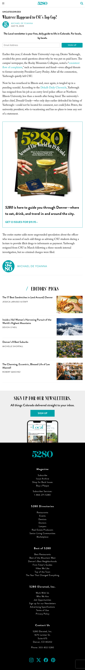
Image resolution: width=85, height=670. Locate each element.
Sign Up (72, 45)
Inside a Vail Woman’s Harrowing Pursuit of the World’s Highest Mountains (26, 321)
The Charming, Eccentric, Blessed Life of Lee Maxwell (26, 366)
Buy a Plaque (42, 485)
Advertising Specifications (42, 606)
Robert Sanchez (11, 372)
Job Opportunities (42, 599)
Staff (25, 302)
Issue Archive (42, 478)
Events (42, 515)
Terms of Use (42, 610)
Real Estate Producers (42, 529)
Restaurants (42, 512)
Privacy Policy (42, 613)
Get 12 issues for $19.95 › (21, 222)
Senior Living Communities (42, 533)
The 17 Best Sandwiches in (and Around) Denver (27, 297)
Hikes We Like (42, 568)
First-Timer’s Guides (42, 564)
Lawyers (42, 526)
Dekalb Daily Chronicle (53, 88)
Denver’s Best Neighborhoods (42, 561)
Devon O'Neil (9, 327)
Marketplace (42, 536)
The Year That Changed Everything (42, 575)
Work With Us (42, 592)
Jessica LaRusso (11, 302)
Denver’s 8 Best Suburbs (15, 342)
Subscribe (42, 475)
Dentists (42, 519)
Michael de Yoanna (22, 23)
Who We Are (42, 596)
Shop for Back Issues (42, 482)
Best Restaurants (42, 554)
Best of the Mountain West (42, 557)
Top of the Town (42, 571)
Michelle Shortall (12, 346)
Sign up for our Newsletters (42, 603)
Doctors (42, 522)
